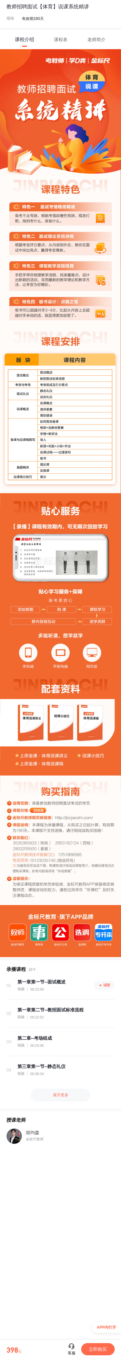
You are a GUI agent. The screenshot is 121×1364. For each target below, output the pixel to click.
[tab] (24, 39)
